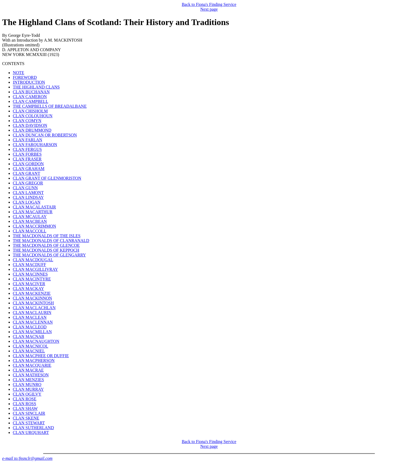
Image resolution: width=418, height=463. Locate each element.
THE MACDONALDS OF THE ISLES (47, 235)
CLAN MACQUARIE (32, 365)
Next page (209, 9)
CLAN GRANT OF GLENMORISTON (47, 178)
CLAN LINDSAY (28, 197)
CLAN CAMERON (30, 96)
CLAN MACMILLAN (32, 331)
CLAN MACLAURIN (32, 312)
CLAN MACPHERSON (34, 360)
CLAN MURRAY (28, 389)
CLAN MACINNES (30, 274)
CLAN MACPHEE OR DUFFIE (41, 355)
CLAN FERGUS (27, 149)
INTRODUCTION (29, 82)
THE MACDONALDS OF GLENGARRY (49, 255)
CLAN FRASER (27, 159)
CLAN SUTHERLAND (33, 427)
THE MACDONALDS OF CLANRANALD (51, 240)
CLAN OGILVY (27, 394)
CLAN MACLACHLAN (34, 307)
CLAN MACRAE (28, 370)
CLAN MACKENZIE (32, 293)
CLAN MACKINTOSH (33, 303)
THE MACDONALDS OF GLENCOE (46, 245)
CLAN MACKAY (28, 288)
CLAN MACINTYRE (32, 279)
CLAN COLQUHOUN (33, 116)
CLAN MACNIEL (29, 351)
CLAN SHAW (25, 408)
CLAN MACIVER (29, 283)
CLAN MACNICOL (30, 346)
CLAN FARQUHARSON (35, 144)
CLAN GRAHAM (29, 168)
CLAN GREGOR (28, 183)
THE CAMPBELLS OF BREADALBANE (50, 106)
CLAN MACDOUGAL (33, 259)
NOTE (18, 72)
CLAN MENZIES (28, 379)
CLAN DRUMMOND (32, 130)
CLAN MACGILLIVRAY (35, 269)
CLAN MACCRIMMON (34, 226)
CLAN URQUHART (31, 432)
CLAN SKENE (26, 418)
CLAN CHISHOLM (30, 111)
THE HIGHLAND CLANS (36, 87)
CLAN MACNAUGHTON (36, 341)
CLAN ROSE (24, 399)
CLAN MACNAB (28, 336)
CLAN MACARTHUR (33, 212)
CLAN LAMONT (28, 192)
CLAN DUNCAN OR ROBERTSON (45, 135)
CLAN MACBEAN (30, 221)
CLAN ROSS (24, 403)
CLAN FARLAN (27, 140)
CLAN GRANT (26, 173)
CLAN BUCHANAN (31, 92)
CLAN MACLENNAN (33, 322)
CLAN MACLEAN (30, 317)
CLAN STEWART (29, 423)
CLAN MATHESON (31, 375)
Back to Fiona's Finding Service (209, 4)
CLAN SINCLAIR (29, 413)
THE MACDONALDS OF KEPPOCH (46, 250)
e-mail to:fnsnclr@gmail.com (27, 458)
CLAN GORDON (28, 164)
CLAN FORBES (27, 154)
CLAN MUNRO (27, 384)
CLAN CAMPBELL (30, 101)
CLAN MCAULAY (30, 216)
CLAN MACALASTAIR (34, 207)
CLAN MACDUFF (29, 264)
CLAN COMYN (27, 120)
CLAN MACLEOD (30, 327)
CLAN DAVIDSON (30, 125)
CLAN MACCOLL (29, 231)
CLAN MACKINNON (32, 298)
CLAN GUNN (25, 188)
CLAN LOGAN (27, 202)
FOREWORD (25, 77)
